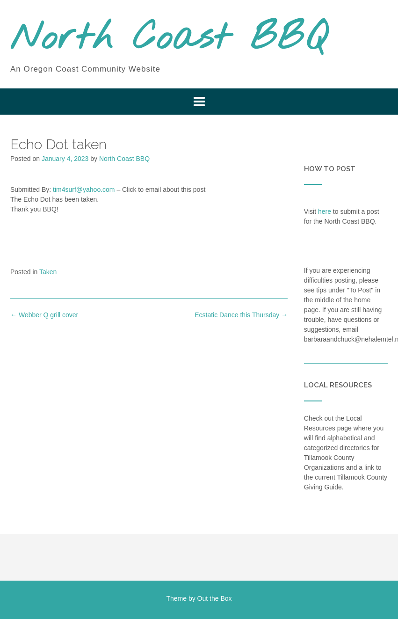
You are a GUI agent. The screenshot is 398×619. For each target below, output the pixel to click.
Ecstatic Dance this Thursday (241, 315)
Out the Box (214, 598)
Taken (48, 272)
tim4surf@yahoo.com (84, 189)
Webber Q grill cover (44, 315)
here (324, 211)
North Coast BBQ (168, 39)
